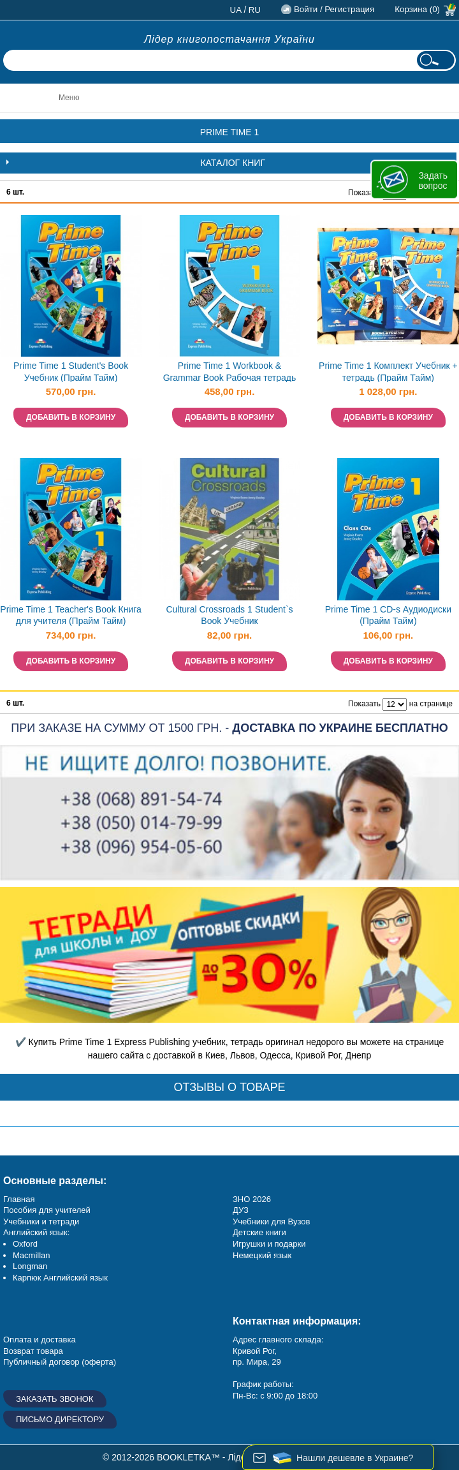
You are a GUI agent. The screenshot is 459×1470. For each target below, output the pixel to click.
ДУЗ (241, 1210)
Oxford (25, 1244)
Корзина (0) (417, 9)
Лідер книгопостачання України (229, 39)
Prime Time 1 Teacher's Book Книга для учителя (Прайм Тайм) (71, 615)
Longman (30, 1266)
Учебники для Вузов (271, 1221)
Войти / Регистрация (334, 9)
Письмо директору (60, 1419)
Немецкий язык (262, 1255)
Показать (364, 192)
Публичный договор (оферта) (59, 1362)
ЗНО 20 (247, 1199)
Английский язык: (36, 1232)
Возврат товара (33, 1351)
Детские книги (259, 1232)
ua (236, 10)
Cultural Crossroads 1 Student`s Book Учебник (229, 615)
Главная (18, 1199)
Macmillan (31, 1255)
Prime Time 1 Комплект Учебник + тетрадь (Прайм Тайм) (388, 371)
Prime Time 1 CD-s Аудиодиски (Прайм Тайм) (388, 615)
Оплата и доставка (39, 1339)
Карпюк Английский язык (60, 1277)
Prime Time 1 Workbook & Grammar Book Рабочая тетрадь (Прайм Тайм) (229, 372)
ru (255, 10)
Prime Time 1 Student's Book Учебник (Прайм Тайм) (70, 371)
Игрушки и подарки (269, 1244)
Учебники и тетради (41, 1221)
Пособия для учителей (47, 1210)
